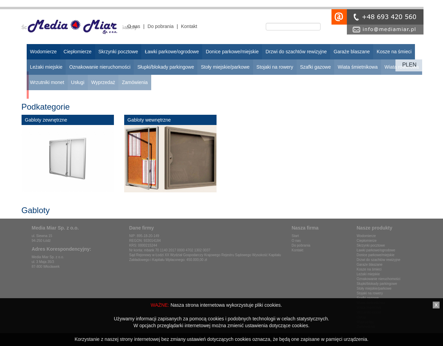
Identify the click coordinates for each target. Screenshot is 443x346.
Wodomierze (366, 236)
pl (405, 65)
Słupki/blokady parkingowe (377, 284)
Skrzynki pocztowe (371, 245)
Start (295, 236)
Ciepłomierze (367, 241)
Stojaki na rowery (370, 293)
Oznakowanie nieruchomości (379, 279)
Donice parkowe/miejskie (376, 255)
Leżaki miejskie (368, 274)
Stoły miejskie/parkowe (374, 288)
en (412, 65)
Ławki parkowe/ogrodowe (376, 250)
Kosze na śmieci (369, 269)
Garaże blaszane (370, 264)
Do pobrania (160, 26)
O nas (134, 26)
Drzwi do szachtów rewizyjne (379, 260)
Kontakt (189, 26)
